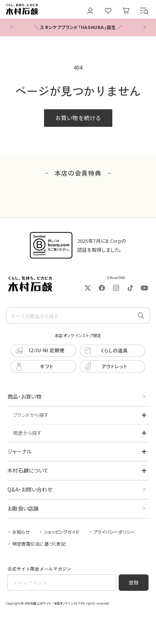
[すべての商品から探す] (141, 316)
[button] (144, 10)
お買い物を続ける (78, 118)
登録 (134, 582)
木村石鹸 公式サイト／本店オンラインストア (52, 603)
